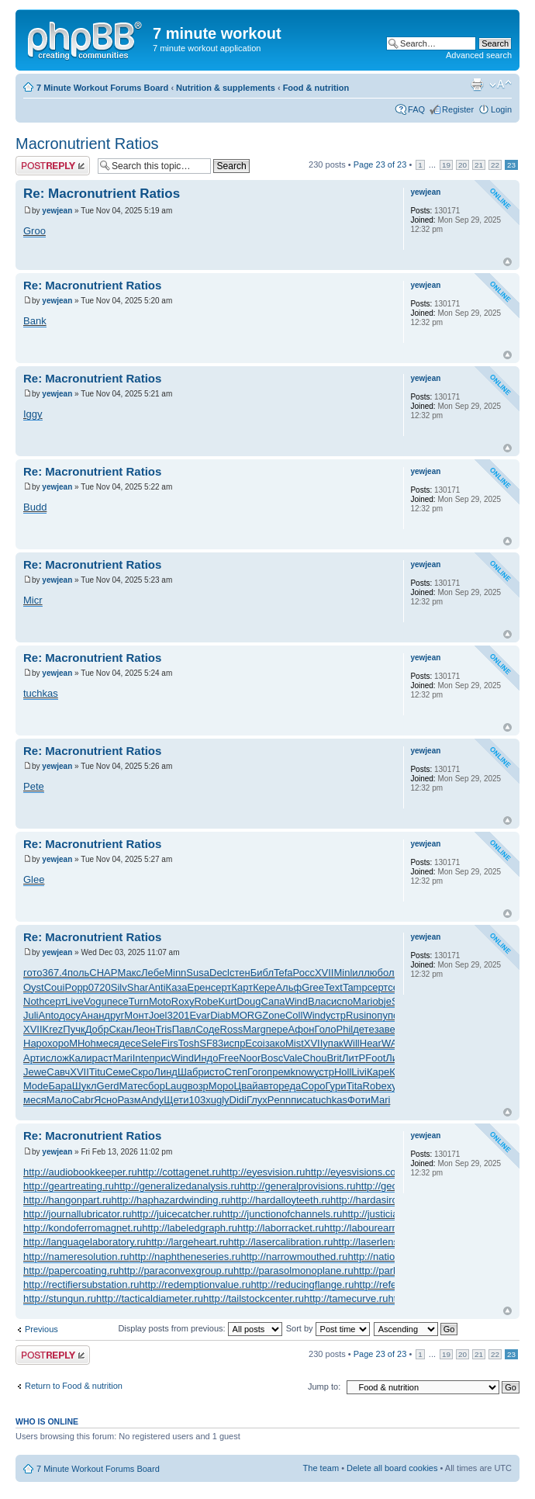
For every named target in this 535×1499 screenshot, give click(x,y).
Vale (292, 1058)
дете (363, 1029)
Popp (76, 987)
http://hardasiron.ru (372, 1200)
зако (275, 1043)
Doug (248, 1001)
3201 (178, 1015)
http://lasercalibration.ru (280, 1242)
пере (277, 1029)
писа (301, 1100)
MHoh (82, 1043)
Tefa (283, 972)
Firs (169, 1043)
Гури (335, 1086)
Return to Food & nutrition (74, 1385)
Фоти (359, 1100)
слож (57, 1058)
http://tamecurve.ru (346, 1298)
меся (107, 1043)
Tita (354, 1086)
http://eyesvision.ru (263, 1172)
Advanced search (479, 55)
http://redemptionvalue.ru (195, 1284)
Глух (257, 1100)
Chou (314, 1058)
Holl (342, 1072)
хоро (58, 1043)
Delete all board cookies (392, 1468)
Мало (59, 1100)
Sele (151, 1043)
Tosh (188, 1043)
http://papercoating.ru (71, 1270)
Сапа (273, 1001)
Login (501, 109)
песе (118, 1001)
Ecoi (254, 1043)
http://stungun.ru (59, 1298)
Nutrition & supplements (225, 87)
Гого (257, 1072)
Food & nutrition (316, 87)
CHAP (103, 972)
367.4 (54, 972)
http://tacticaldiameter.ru (149, 1298)
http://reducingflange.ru (302, 1284)
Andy (152, 1100)
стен (240, 972)
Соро (313, 1086)
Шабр (191, 1072)
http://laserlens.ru (371, 1242)
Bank (35, 321)
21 (479, 165)
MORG (246, 1015)
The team (321, 1468)
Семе (118, 1072)
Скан (120, 1029)
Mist (294, 1043)
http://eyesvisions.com (355, 1172)
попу (377, 1015)
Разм (128, 1100)
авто (267, 1086)
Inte (141, 1058)
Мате (131, 1086)
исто (214, 1072)
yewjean (57, 210)
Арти (34, 1058)
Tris (163, 1029)
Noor (250, 1058)
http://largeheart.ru (187, 1242)
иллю (364, 972)
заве (384, 1029)
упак (333, 1043)
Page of (380, 164)
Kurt (227, 1001)
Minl (342, 972)
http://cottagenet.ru (179, 1172)
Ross (231, 1029)
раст (102, 1058)
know (302, 1072)
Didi (238, 1100)
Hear (370, 1043)
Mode (36, 1086)
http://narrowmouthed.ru (293, 1256)
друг (114, 1015)
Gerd (108, 1086)
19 (446, 165)
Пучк (74, 1029)
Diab (220, 1015)
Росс (304, 972)
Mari (362, 1001)
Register (458, 109)
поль (78, 972)
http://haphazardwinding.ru (170, 1200)
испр (234, 1043)
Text (333, 987)
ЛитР (353, 1058)
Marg (254, 1029)
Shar (137, 987)
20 (462, 165)
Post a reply (53, 165)
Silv (119, 987)
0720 (99, 987)
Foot (375, 1058)
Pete (33, 786)
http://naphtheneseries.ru (185, 1256)
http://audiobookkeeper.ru (80, 1172)
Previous (41, 1329)
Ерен (198, 987)
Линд (166, 1072)
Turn (139, 1001)
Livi (359, 1072)
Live (74, 1001)
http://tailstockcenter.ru (253, 1298)
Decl (219, 972)
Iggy (33, 414)
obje (382, 1001)
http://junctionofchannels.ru (282, 1214)
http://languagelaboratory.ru (84, 1242)
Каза (177, 987)
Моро (221, 1086)
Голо (325, 1029)
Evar (199, 1015)
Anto (49, 1015)
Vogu (95, 1001)
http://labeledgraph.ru (189, 1228)
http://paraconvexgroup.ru (176, 1270)
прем (278, 1072)
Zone (273, 1015)
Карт (242, 987)
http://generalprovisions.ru (298, 1186)
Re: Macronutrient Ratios (101, 193)
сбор (153, 1086)
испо (342, 1001)
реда (289, 1086)
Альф (288, 987)
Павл (184, 1029)
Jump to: (324, 1386)
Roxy (183, 1001)
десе (130, 1043)
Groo (34, 231)
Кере (264, 987)
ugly (220, 1100)
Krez (53, 1029)
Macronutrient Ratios (87, 143)
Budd (35, 507)
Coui (54, 987)
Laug (176, 1086)
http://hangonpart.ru (67, 1200)
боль (389, 972)
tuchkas (40, 693)
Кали (80, 1058)
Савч (58, 1072)
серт (221, 987)
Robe (206, 1001)
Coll (293, 1015)
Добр (97, 1029)
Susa (197, 972)
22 (495, 165)
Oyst (33, 987)
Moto (160, 1001)
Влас (319, 1001)
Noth (33, 1001)
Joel (158, 1015)
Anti (156, 987)
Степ (236, 1072)
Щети (176, 1100)
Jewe (35, 1072)
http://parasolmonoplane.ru (293, 1270)
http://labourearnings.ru (376, 1228)
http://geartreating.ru (68, 1186)
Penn (279, 1100)
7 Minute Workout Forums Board (102, 87)
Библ (262, 972)
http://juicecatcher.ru (176, 1214)
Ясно (105, 1100)
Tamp (355, 987)
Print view (476, 85)
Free (228, 1058)
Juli (31, 1015)
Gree (313, 987)
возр (198, 1086)
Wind (296, 1001)
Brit (334, 1058)
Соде (207, 1029)
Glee (33, 879)
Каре (378, 1072)
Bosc (272, 1058)
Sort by (328, 1328)
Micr (33, 600)
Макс (129, 972)
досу (70, 1015)
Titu (97, 1072)
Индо (206, 1058)
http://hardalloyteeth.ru (280, 1200)
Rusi (356, 1015)
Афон (301, 1029)
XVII (324, 972)
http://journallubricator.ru (77, 1214)
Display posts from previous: (199, 1328)
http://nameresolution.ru (76, 1256)
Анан (92, 1015)
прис (160, 1058)
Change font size (500, 85)
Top (507, 262)
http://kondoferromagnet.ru (82, 1228)
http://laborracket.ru (280, 1228)
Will (351, 1043)
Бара (60, 1086)
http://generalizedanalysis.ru (177, 1186)
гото (32, 972)
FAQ (416, 109)
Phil (345, 1029)
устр (336, 1015)
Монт (136, 1015)
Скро (142, 1072)
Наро (35, 1043)
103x (199, 1100)
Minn (175, 972)
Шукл (84, 1086)
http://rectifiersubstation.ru (81, 1284)
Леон (143, 1029)
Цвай (246, 1086)
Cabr (83, 1100)
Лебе (152, 972)
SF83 (211, 1043)
